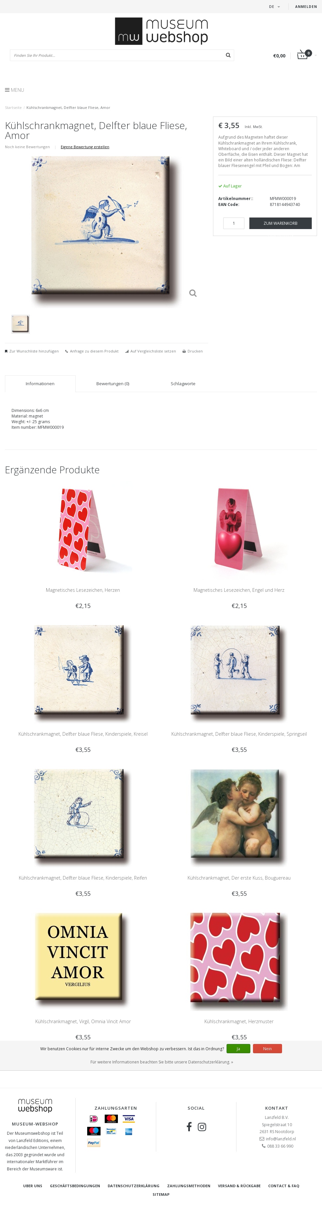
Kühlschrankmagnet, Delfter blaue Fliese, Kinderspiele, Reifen (83, 878)
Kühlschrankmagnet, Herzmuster (238, 1021)
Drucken (195, 351)
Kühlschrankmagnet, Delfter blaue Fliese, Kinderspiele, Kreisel (83, 734)
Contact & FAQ (283, 1185)
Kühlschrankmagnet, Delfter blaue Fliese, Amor (68, 107)
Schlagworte (183, 384)
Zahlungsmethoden (188, 1185)
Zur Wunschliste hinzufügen (34, 351)
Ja (238, 1049)
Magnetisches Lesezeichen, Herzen (83, 590)
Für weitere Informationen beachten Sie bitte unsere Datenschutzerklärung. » (161, 1062)
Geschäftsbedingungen (75, 1185)
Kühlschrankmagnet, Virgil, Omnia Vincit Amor (83, 1021)
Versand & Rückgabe (239, 1185)
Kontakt (276, 1108)
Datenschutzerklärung (134, 1185)
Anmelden (306, 6)
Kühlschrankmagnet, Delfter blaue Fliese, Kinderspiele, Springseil (239, 734)
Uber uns (32, 1185)
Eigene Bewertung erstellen (85, 146)
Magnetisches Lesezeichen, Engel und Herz (239, 590)
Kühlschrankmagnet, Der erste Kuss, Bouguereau (239, 878)
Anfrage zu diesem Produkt (94, 351)
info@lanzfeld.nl (281, 1139)
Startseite (13, 107)
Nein (267, 1049)
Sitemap (161, 1194)
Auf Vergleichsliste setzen (153, 351)
